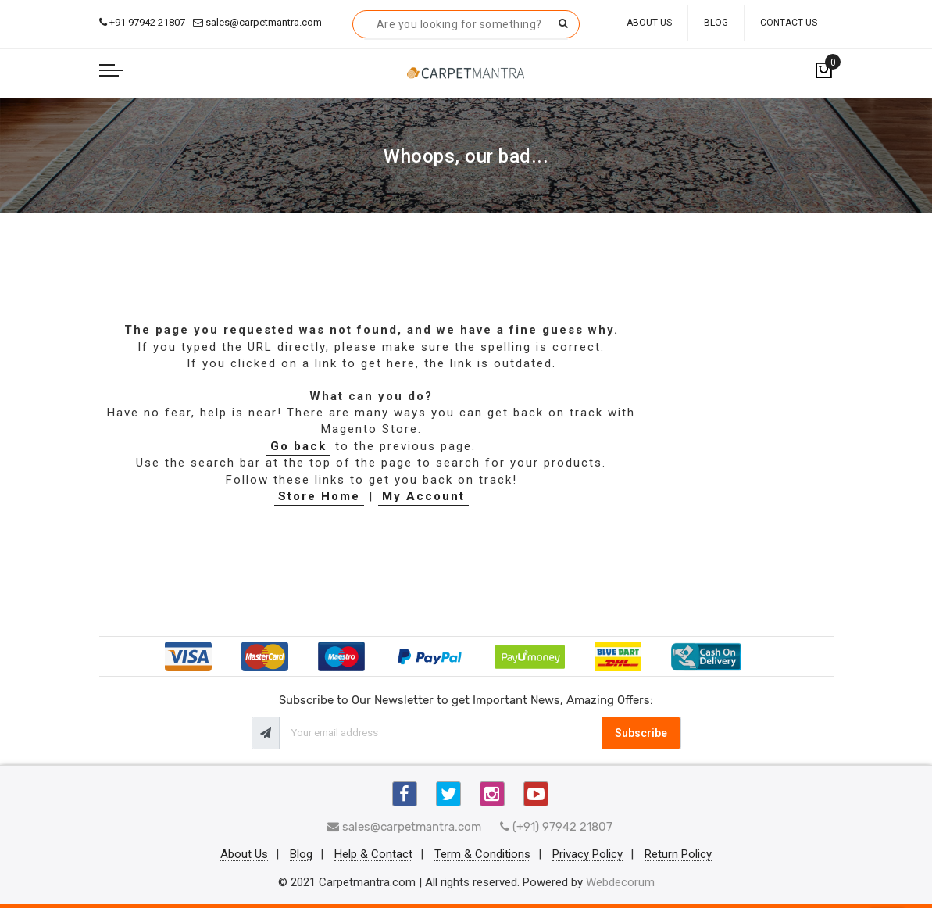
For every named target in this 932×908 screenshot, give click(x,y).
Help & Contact (373, 855)
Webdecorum (620, 882)
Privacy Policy (587, 855)
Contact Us (788, 22)
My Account (423, 496)
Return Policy (678, 855)
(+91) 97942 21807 (556, 827)
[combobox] (466, 24)
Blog (716, 22)
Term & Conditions (482, 855)
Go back (298, 446)
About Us (649, 22)
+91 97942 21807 (142, 22)
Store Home (319, 496)
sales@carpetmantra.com (257, 22)
